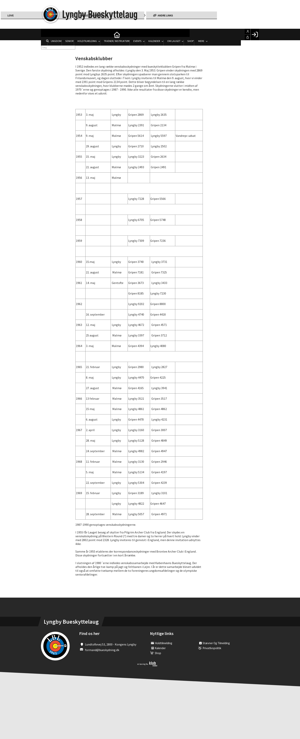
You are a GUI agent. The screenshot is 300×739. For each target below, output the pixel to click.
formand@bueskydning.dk (102, 650)
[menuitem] (46, 34)
